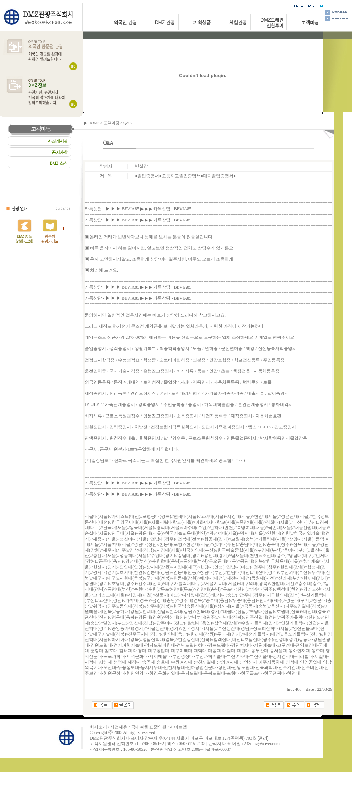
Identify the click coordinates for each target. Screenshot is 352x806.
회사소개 (98, 727)
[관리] (263, 738)
